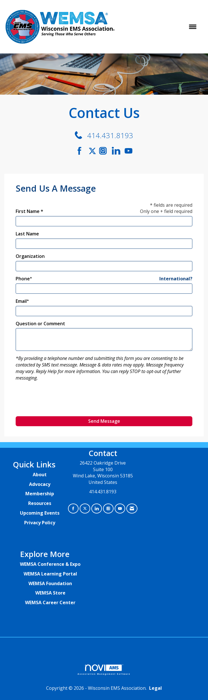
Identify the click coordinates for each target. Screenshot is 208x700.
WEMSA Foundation (50, 583)
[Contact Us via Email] (131, 508)
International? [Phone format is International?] (175, 279)
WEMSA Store (50, 593)
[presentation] (59, 401)
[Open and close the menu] (159, 27)
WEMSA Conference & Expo (50, 564)
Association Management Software (104, 669)
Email (21, 301)
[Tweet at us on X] (85, 508)
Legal (155, 688)
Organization (30, 256)
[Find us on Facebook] (81, 151)
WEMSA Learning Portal (50, 574)
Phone (23, 279)
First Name (28, 211)
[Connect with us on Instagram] (105, 151)
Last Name (27, 234)
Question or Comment (40, 323)
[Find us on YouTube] (128, 151)
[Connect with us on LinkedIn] (117, 151)
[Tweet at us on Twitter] (93, 151)
